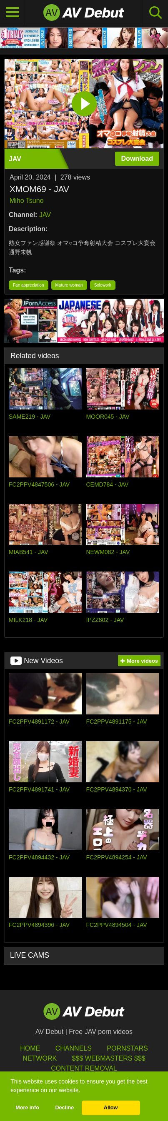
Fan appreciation (28, 285)
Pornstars (127, 1048)
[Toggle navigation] (12, 12)
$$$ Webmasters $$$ (108, 1058)
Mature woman (69, 285)
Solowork (102, 285)
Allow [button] (111, 1108)
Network (40, 1058)
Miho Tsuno (27, 200)
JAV (45, 214)
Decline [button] (64, 1108)
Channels (73, 1048)
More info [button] (27, 1108)
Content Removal (84, 1068)
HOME (30, 1048)
